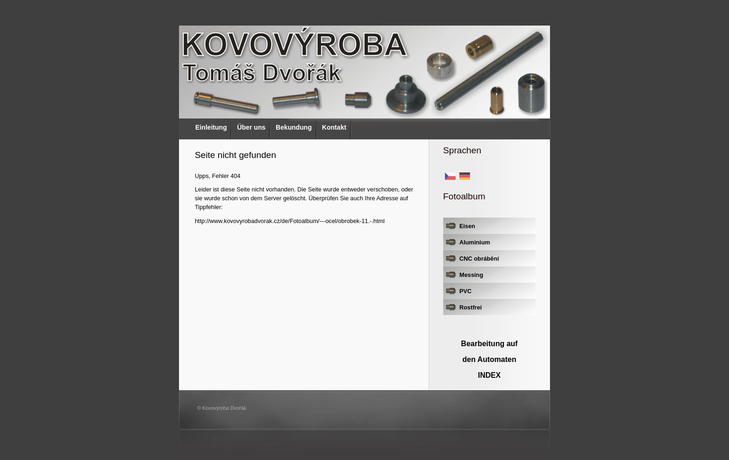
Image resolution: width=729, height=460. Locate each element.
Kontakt (334, 127)
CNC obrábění (479, 258)
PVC (465, 291)
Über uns (251, 127)
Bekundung (293, 127)
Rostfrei (470, 307)
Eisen (467, 226)
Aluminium (474, 242)
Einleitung (211, 127)
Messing (471, 274)
